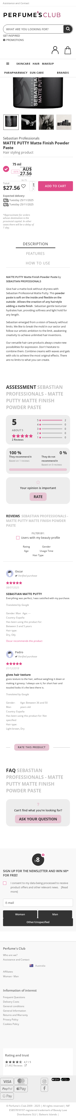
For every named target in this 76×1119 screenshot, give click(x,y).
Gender (46, 546)
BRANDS (63, 72)
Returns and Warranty (15, 1015)
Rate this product (32, 747)
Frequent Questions (14, 997)
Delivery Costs (11, 1001)
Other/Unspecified (38, 922)
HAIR (36, 63)
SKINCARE (23, 63)
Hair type (38, 555)
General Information (14, 1010)
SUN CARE (37, 72)
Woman (20, 914)
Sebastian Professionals (21, 138)
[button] (38, 965)
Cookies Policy (11, 1024)
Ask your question (38, 818)
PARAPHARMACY (15, 72)
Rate (38, 496)
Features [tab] (35, 253)
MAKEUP (48, 63)
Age (26, 551)
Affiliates (8, 971)
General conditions (13, 1006)
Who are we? (10, 955)
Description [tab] (35, 243)
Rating (26, 546)
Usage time (46, 551)
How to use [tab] (38, 263)
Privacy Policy (10, 1019)
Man (55, 914)
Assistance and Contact (16, 3)
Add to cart (55, 186)
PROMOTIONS (13, 40)
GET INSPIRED (11, 35)
